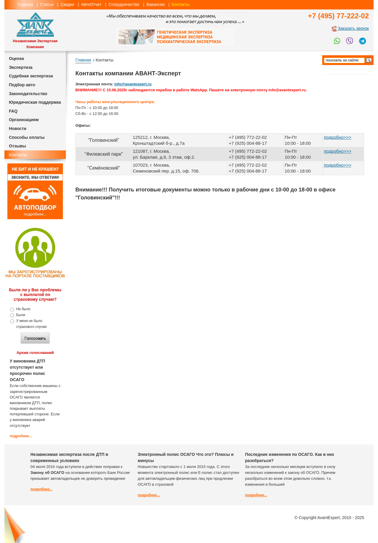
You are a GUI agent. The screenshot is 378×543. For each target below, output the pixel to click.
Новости (17, 128)
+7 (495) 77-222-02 (338, 16)
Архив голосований (35, 352)
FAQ (13, 111)
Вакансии (155, 4)
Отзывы (17, 146)
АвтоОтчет (91, 4)
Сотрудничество (123, 4)
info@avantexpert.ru (132, 84)
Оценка (16, 58)
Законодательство (28, 93)
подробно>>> (337, 137)
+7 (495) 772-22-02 (248, 151)
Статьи (46, 4)
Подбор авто (22, 84)
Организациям (24, 119)
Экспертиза (20, 67)
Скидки (67, 4)
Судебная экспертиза (31, 76)
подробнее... (21, 436)
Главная (25, 4)
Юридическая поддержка (35, 102)
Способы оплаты (27, 137)
